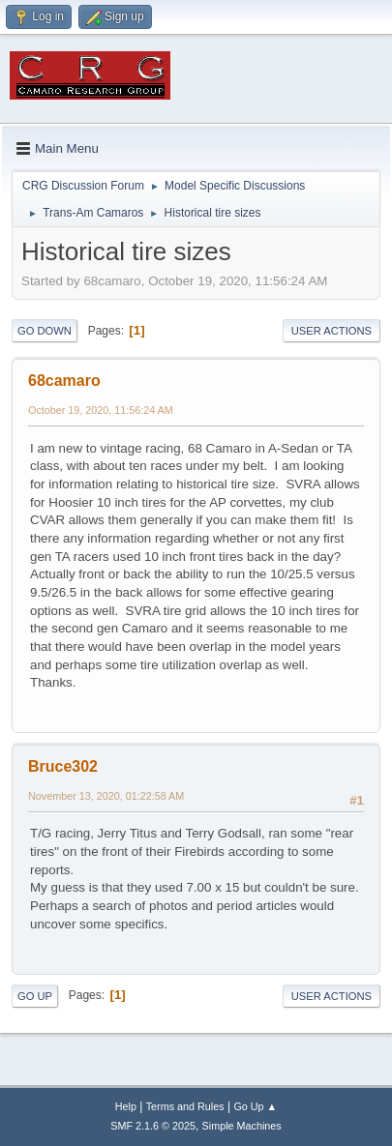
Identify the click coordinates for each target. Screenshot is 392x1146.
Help (125, 1106)
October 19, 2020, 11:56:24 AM (100, 410)
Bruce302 (63, 766)
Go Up (34, 996)
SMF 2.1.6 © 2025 (153, 1125)
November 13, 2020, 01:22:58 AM (106, 796)
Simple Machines (242, 1125)
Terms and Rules (185, 1106)
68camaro (64, 380)
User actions (331, 331)
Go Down (44, 331)
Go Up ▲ (255, 1106)
